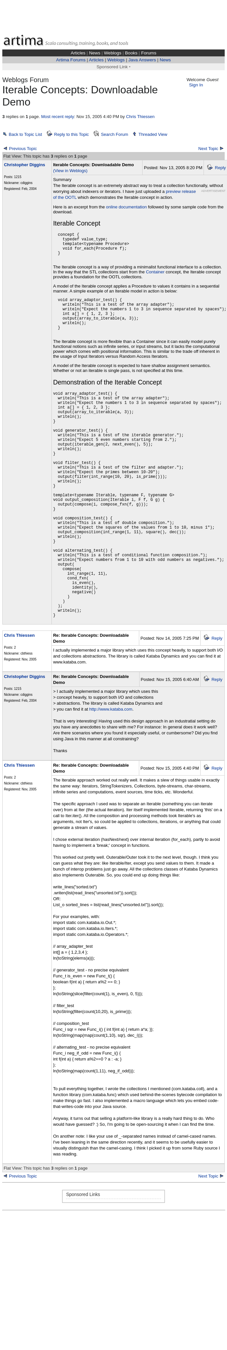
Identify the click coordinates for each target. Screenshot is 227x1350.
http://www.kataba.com (110, 709)
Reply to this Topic (71, 134)
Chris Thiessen (140, 116)
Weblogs (112, 52)
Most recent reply (57, 116)
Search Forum (114, 134)
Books (131, 52)
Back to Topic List (25, 134)
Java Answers (142, 59)
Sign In (196, 84)
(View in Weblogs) (70, 170)
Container (155, 271)
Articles (78, 52)
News (94, 52)
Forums (148, 52)
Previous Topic (23, 148)
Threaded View (153, 134)
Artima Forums (70, 59)
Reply (220, 167)
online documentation (126, 206)
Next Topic (208, 148)
